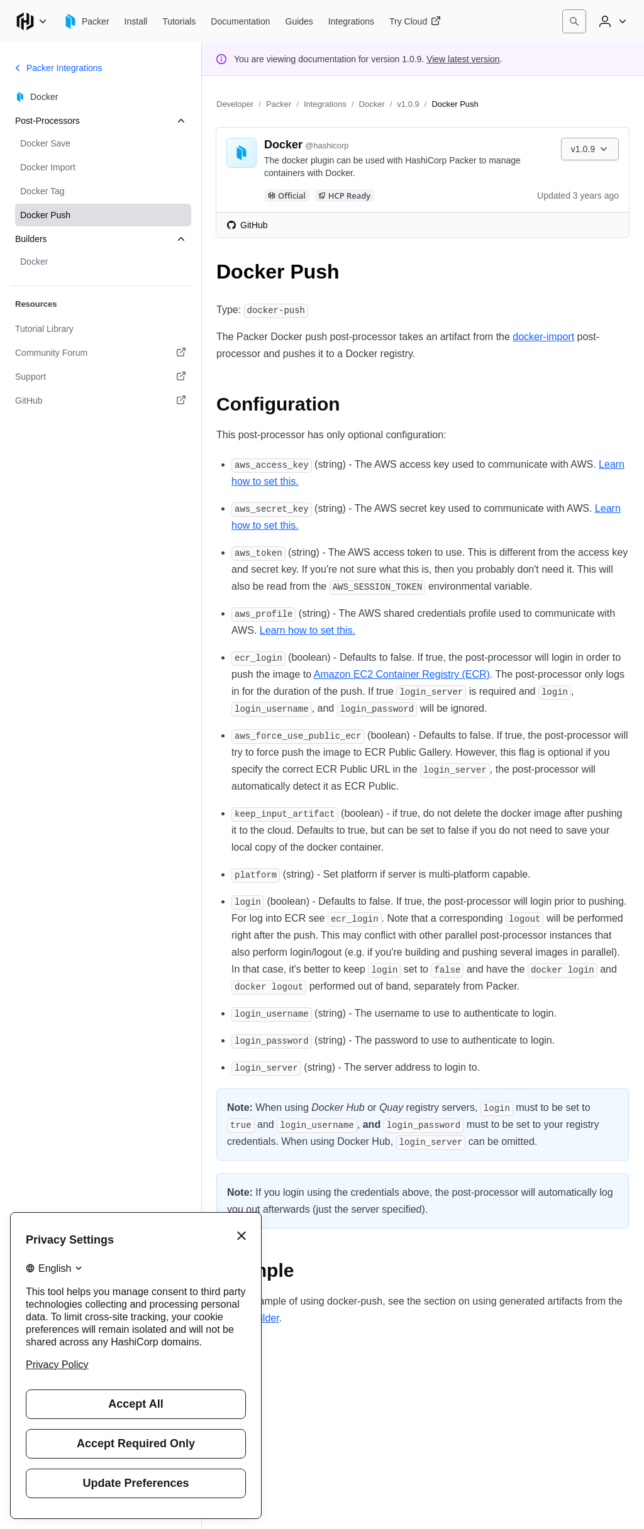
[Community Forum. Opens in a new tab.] (100, 352)
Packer (278, 104)
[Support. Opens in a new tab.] (100, 376)
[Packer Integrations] (351, 21)
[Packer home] (86, 21)
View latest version (462, 59)
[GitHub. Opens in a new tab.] (100, 400)
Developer (234, 104)
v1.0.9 (408, 104)
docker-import (543, 336)
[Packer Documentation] (240, 21)
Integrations (325, 104)
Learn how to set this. (307, 630)
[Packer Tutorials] (179, 21)
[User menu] (611, 21)
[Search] (574, 21)
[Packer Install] (136, 21)
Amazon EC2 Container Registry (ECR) (402, 674)
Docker (372, 104)
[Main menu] (31, 21)
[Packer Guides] (299, 21)
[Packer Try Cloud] (415, 21)
